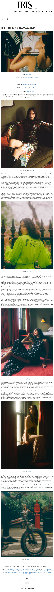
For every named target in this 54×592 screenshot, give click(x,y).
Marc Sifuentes (29, 81)
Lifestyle (38, 11)
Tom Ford (29, 471)
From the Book (25, 569)
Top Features (32, 569)
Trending (32, 11)
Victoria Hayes (29, 559)
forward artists (21, 570)
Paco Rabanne (28, 74)
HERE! (47, 566)
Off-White (29, 271)
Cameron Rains (24, 88)
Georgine (29, 379)
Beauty (20, 11)
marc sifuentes (18, 572)
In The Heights (42, 570)
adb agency (45, 569)
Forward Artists (33, 88)
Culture (12, 569)
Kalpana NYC (34, 84)
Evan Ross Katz (30, 91)
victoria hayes (26, 573)
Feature (26, 11)
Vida (30, 573)
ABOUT (20, 586)
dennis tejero (7, 570)
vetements (49, 572)
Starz (30, 572)
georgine (27, 570)
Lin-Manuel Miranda (10, 572)
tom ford (40, 572)
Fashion (15, 11)
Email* (27, 579)
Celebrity (8, 569)
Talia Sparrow (25, 84)
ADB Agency (35, 77)
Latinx (4, 572)
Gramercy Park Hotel (34, 570)
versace (44, 572)
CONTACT (33, 586)
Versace (32, 170)
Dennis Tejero (27, 77)
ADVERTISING (26, 586)
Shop (43, 11)
